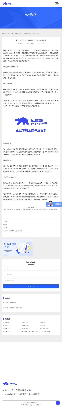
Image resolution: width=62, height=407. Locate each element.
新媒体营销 (6, 322)
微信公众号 (25, 328)
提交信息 (31, 286)
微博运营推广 (25, 325)
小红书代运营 (44, 328)
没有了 (5, 224)
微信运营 (42, 322)
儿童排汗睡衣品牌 (45, 331)
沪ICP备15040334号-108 (31, 402)
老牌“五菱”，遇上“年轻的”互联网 (30, 331)
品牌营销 (42, 325)
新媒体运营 (6, 328)
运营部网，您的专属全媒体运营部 (12, 231)
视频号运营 (25, 322)
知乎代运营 (6, 331)
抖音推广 (5, 325)
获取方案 (31, 364)
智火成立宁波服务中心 (9, 302)
